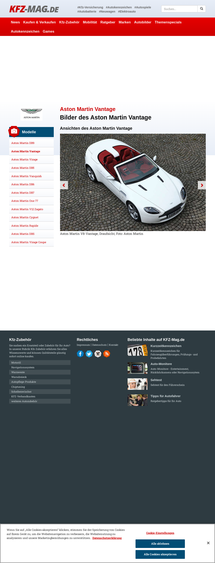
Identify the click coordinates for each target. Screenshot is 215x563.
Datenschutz (99, 344)
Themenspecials (168, 22)
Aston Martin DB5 (22, 168)
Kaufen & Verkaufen (39, 22)
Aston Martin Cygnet (24, 217)
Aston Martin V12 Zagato (27, 209)
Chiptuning (18, 386)
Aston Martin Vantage (25, 151)
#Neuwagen (107, 11)
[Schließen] (208, 543)
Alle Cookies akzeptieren (160, 554)
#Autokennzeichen (119, 7)
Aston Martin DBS (23, 234)
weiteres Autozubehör (24, 401)
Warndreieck (19, 377)
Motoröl (16, 362)
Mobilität (90, 22)
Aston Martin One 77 (24, 201)
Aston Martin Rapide (24, 225)
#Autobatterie (86, 11)
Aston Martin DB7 (22, 192)
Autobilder (142, 22)
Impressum (83, 344)
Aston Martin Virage (24, 159)
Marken (125, 22)
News (15, 22)
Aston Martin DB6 (22, 184)
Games (48, 31)
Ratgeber (107, 22)
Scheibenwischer (21, 391)
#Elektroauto (127, 11)
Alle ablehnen (160, 543)
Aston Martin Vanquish (26, 176)
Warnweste (18, 372)
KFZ (33, 8)
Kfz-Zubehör (69, 22)
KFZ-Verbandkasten (23, 396)
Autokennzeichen (25, 31)
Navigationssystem (23, 367)
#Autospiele (142, 7)
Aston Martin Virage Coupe (28, 242)
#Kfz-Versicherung (90, 7)
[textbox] (183, 8)
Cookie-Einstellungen (160, 533)
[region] (107, 543)
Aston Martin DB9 (22, 143)
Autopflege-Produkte (23, 381)
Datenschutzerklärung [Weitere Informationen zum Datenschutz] (107, 538)
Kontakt (113, 344)
